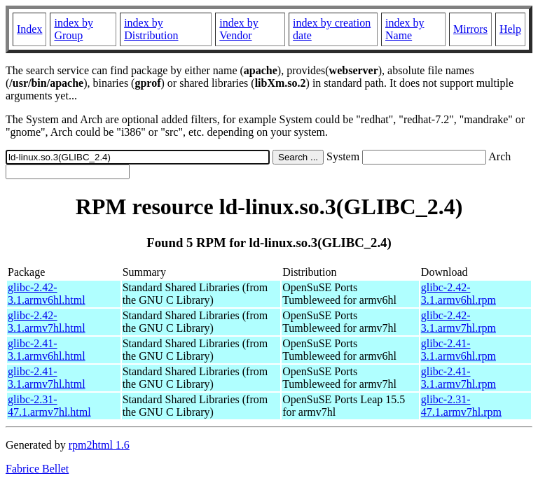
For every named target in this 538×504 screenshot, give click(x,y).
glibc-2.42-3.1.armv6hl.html (46, 293)
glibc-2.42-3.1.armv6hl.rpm (458, 293)
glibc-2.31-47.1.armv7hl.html (49, 405)
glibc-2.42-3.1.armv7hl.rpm (458, 321)
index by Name (405, 29)
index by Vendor (238, 29)
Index (29, 29)
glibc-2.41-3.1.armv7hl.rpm (458, 377)
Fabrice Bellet (37, 469)
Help (510, 29)
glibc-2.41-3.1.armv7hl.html (46, 377)
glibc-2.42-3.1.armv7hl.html (46, 321)
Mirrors (470, 29)
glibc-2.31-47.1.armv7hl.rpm (461, 405)
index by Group (73, 29)
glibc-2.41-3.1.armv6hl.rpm (458, 349)
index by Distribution (151, 29)
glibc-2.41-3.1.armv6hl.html (46, 349)
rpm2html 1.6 (99, 445)
